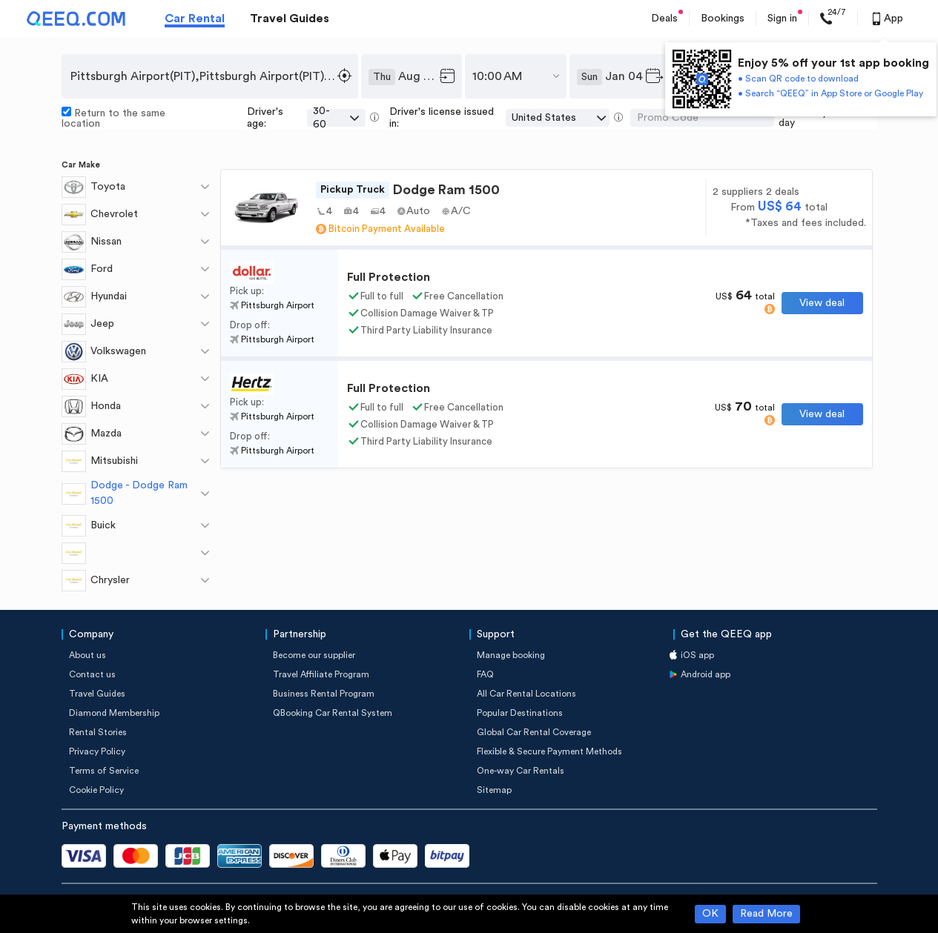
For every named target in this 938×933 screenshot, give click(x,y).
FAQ (485, 674)
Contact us (92, 674)
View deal (822, 303)
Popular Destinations (520, 712)
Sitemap (494, 790)
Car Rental (195, 18)
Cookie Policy (96, 790)
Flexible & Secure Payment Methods (549, 751)
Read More (766, 914)
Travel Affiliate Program (321, 674)
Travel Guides (289, 18)
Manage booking (511, 655)
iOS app (697, 655)
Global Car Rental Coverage (534, 732)
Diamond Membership (114, 712)
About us (87, 655)
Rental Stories (98, 732)
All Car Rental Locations (526, 693)
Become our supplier (314, 655)
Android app (705, 674)
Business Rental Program (323, 693)
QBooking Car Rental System (332, 712)
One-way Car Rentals (520, 770)
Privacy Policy (97, 751)
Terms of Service (104, 770)
